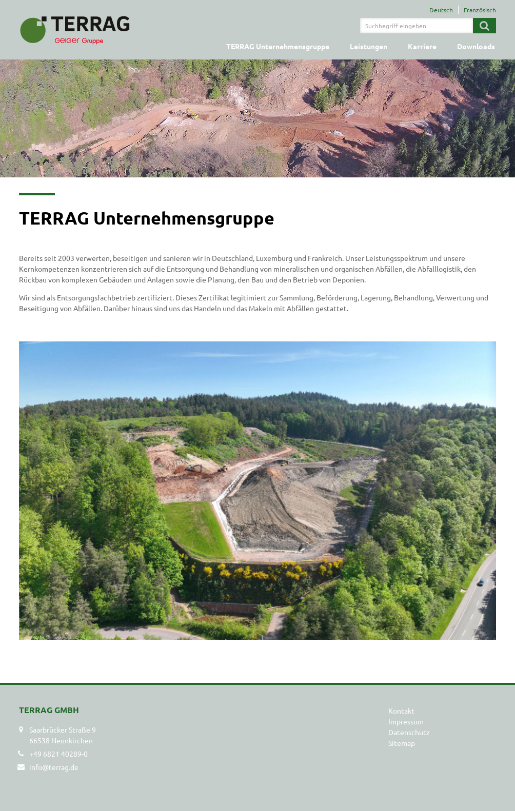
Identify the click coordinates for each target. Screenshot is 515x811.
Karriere (422, 46)
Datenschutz (409, 732)
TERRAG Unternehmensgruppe (277, 46)
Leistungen (368, 46)
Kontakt (401, 710)
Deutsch (441, 10)
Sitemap (401, 742)
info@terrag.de (53, 767)
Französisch (480, 10)
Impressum (406, 721)
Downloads (476, 46)
